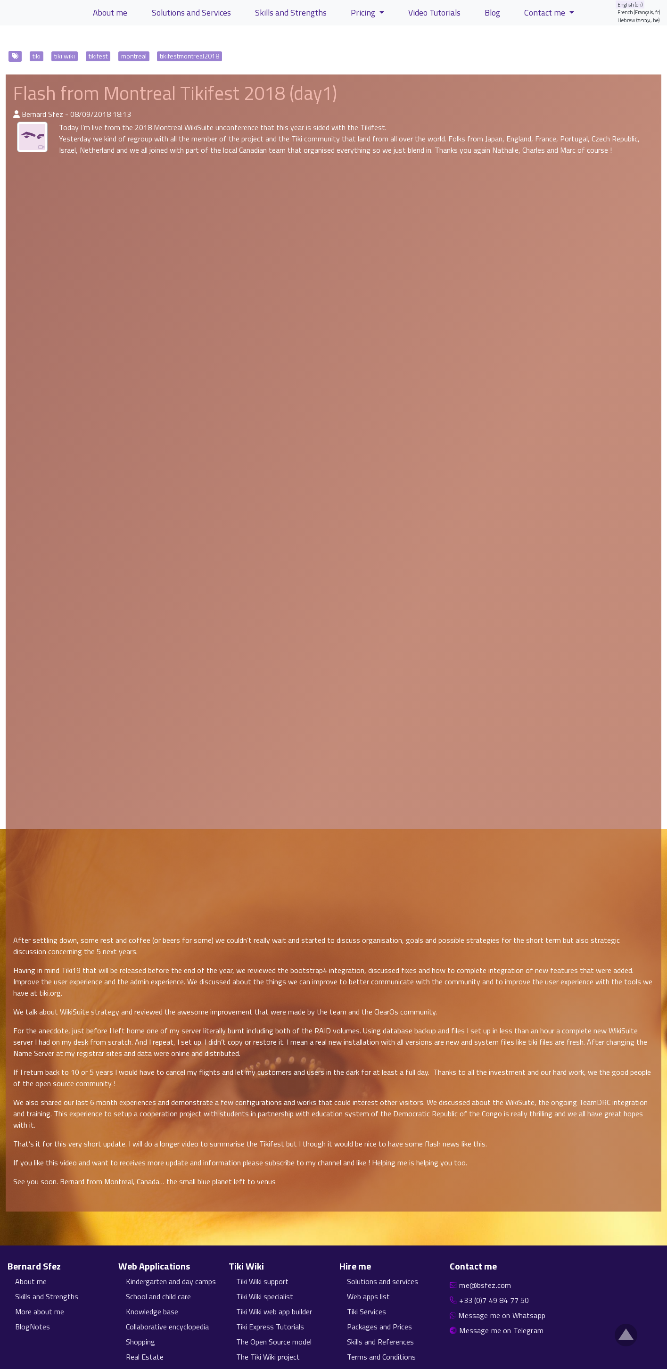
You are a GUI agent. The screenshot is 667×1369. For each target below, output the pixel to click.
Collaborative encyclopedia (167, 1326)
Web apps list (368, 1296)
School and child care (158, 1296)
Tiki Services (366, 1311)
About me (31, 1281)
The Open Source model (274, 1341)
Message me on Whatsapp (501, 1315)
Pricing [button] (364, 12)
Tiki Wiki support (262, 1281)
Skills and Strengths (46, 1296)
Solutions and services (382, 1281)
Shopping (140, 1341)
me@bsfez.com (485, 1285)
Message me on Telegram (501, 1330)
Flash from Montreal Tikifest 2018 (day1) (175, 93)
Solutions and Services (191, 12)
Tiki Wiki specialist (264, 1296)
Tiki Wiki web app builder (274, 1311)
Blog (492, 12)
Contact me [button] (545, 12)
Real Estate (145, 1356)
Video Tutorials (434, 12)
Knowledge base (152, 1311)
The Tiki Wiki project (268, 1356)
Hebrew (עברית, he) (639, 20)
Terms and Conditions (381, 1356)
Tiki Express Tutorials (270, 1326)
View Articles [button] (37, 39)
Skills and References (380, 1341)
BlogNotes (32, 1326)
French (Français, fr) (639, 12)
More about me (39, 1311)
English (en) (630, 4)
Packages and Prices (379, 1326)
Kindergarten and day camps (171, 1281)
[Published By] (16, 114)
